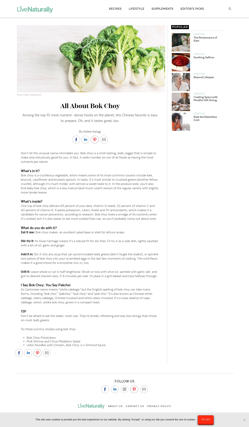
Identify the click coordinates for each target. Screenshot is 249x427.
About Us (115, 406)
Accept (206, 419)
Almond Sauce (95, 345)
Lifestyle (199, 34)
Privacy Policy (159, 406)
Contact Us (135, 406)
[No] (244, 420)
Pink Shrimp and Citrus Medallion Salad (53, 341)
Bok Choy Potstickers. (41, 338)
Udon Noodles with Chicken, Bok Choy (53, 345)
